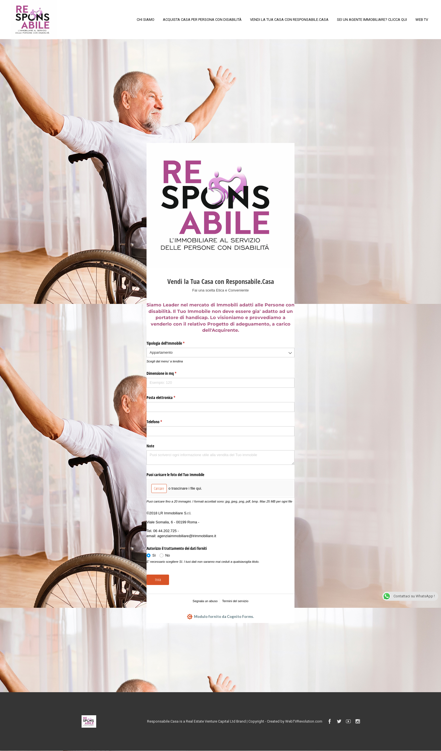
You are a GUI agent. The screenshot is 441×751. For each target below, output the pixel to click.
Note (150, 446)
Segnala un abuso (205, 601)
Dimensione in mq (168, 373)
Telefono (161, 422)
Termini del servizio (235, 601)
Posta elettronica (167, 397)
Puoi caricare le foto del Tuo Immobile (175, 474)
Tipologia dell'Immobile (172, 343)
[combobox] (220, 353)
